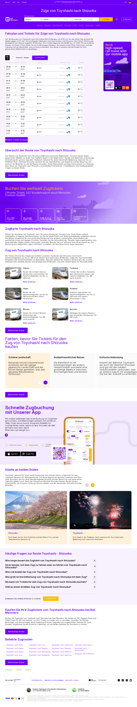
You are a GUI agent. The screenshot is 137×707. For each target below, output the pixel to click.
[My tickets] (116, 19)
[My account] (127, 19)
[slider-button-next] (45, 384)
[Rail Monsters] (14, 19)
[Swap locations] (42, 19)
